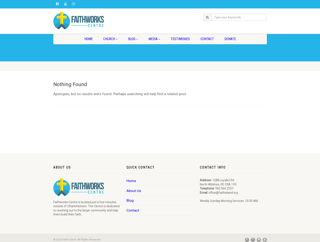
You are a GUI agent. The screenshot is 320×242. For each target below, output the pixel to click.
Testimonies (180, 39)
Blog (133, 39)
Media (154, 39)
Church (110, 39)
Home (88, 39)
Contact (207, 39)
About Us (133, 191)
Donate (230, 39)
